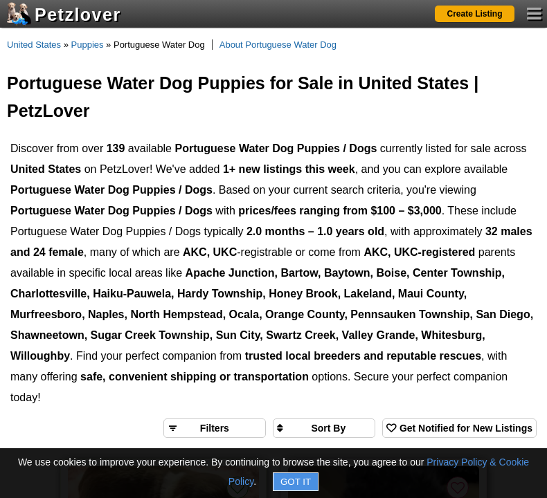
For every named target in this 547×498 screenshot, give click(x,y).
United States (34, 44)
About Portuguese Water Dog (278, 44)
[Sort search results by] (324, 428)
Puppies (87, 44)
